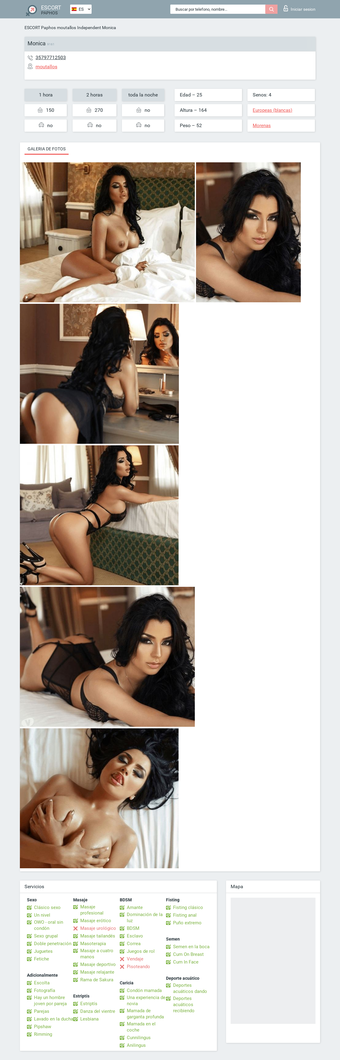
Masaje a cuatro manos (96, 954)
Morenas (262, 125)
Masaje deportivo (98, 964)
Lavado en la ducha (53, 1019)
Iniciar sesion (299, 8)
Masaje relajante (97, 972)
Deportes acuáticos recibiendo (184, 1004)
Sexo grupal (46, 936)
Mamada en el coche (141, 1027)
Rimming (43, 1034)
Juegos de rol (141, 951)
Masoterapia (93, 943)
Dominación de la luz (145, 917)
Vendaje (135, 959)
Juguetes (43, 951)
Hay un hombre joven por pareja (50, 1000)
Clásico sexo (47, 907)
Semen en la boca (191, 946)
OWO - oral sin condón (48, 925)
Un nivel (42, 915)
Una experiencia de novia (146, 1000)
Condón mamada (144, 990)
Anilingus (136, 1045)
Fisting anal (185, 915)
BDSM (133, 928)
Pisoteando (138, 966)
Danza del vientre (97, 1011)
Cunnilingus (139, 1037)
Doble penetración (52, 943)
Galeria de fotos (47, 148)
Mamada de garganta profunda (145, 1014)
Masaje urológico (98, 928)
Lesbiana (89, 1019)
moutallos (66, 27)
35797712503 (51, 57)
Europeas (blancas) (272, 110)
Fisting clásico (188, 907)
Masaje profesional (92, 910)
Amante (135, 907)
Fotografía (44, 990)
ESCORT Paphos (40, 27)
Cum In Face (185, 962)
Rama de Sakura (96, 980)
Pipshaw (42, 1026)
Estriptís (88, 1003)
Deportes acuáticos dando (190, 988)
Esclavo (135, 936)
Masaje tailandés (97, 936)
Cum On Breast (188, 954)
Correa (134, 943)
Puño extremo (187, 923)
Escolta (42, 983)
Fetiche (41, 959)
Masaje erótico (95, 920)
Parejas (41, 1011)
